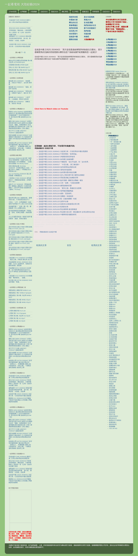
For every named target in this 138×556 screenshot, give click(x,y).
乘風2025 (87, 20)
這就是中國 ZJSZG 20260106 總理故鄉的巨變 (55, 185)
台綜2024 (44, 11)
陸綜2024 (54, 11)
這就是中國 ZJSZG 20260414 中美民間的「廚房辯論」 (58, 154)
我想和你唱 (73, 17)
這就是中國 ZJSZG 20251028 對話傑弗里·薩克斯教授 (58, 209)
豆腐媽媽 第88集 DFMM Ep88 (18, 65)
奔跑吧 (86, 37)
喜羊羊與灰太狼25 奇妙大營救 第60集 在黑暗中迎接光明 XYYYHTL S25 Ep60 (20, 232)
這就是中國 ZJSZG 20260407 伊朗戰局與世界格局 (57, 157)
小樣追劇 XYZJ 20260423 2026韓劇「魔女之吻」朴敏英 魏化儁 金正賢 (20, 258)
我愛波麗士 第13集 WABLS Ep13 (20, 302)
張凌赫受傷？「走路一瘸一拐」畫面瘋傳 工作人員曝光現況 (20, 207)
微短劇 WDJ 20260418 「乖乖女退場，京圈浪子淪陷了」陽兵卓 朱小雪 (20, 93)
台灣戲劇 (23, 11)
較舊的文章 (96, 245)
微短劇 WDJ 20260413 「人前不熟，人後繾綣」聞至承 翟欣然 (19, 98)
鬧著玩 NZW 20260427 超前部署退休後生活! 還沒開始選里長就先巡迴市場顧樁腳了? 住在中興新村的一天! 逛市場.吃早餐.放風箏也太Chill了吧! (20, 115)
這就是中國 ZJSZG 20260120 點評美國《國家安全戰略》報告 (61, 180)
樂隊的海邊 (73, 39)
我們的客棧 (73, 28)
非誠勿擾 (87, 34)
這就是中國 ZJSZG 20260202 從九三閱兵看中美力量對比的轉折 (61, 175)
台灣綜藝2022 (111, 45)
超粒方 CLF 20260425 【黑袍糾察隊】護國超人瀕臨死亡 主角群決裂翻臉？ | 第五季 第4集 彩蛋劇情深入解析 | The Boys (20, 186)
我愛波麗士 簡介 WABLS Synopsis (20, 293)
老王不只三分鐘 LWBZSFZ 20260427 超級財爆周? (17, 131)
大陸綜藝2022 (111, 48)
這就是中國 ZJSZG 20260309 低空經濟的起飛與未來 (57, 167)
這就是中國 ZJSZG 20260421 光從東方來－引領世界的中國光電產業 (63, 151)
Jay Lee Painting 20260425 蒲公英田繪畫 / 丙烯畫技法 (20, 174)
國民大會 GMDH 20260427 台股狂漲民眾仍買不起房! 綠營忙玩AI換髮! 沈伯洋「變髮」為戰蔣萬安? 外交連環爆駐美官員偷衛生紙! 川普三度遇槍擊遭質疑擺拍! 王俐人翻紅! (20, 125)
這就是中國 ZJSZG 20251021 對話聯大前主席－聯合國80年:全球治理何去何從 (67, 212)
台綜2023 (106, 11)
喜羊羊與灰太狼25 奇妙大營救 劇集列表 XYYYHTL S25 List (20, 227)
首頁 (69, 245)
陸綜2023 (116, 11)
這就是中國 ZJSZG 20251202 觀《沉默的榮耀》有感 (57, 199)
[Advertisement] (52, 28)
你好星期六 (73, 34)
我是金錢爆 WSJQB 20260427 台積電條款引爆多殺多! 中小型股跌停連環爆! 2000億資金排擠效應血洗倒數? (20, 137)
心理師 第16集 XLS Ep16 (17, 321)
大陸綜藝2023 (111, 42)
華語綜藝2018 (111, 65)
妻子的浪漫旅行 (90, 28)
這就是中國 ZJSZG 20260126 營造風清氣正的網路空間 (58, 178)
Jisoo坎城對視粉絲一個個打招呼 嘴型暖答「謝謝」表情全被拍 (20, 217)
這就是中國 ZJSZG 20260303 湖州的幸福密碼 (55, 170)
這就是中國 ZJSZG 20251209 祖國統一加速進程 (56, 196)
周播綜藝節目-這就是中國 (48, 232)
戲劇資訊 (85, 11)
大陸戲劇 (33, 11)
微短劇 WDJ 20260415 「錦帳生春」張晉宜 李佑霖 (19, 102)
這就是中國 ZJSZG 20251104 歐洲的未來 (53, 207)
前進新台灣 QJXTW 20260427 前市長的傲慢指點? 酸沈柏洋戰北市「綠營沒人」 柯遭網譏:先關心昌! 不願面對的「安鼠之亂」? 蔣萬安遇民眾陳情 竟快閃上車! (20, 146)
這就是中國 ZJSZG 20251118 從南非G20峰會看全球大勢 (59, 204)
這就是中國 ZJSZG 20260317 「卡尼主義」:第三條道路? (59, 164)
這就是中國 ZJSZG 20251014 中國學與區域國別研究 (57, 214)
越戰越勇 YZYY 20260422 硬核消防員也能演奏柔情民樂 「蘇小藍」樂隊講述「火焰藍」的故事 (20, 389)
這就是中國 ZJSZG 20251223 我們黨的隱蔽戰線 (56, 191)
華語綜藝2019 (111, 62)
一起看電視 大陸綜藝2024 (22, 4)
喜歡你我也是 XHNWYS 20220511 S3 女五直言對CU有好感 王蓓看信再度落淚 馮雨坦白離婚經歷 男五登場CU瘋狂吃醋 (117, 85)
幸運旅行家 (73, 20)
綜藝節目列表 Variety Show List (116, 71)
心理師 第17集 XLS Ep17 (17, 318)
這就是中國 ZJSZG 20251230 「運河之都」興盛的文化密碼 (60, 188)
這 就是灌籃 (88, 22)
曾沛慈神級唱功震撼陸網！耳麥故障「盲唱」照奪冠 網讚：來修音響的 (20, 212)
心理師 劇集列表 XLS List (17, 311)
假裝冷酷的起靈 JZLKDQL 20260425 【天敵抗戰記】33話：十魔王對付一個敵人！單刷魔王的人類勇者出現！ (20, 168)
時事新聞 (96, 11)
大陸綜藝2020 (111, 59)
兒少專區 (75, 11)
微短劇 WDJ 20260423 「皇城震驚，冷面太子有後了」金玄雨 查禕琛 (20, 82)
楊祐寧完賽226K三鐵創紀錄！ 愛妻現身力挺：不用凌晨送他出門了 (20, 198)
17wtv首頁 (12, 11)
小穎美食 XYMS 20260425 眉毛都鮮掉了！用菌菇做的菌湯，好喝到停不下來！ (20, 179)
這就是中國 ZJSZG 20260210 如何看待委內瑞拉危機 (57, 172)
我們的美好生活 (90, 25)
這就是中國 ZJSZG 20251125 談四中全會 (53, 201)
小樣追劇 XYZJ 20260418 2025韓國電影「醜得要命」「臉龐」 (20, 276)
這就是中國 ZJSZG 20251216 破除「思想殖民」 (56, 193)
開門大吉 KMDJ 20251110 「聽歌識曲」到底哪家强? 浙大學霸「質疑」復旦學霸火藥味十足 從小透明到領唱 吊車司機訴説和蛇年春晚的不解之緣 (117, 109)
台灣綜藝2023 (111, 39)
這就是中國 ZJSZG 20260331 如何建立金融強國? (56, 159)
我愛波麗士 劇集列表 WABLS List (20, 290)
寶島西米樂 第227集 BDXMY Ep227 (20, 70)
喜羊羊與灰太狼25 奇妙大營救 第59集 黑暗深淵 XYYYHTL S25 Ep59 (20, 238)
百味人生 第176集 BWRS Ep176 (19, 72)
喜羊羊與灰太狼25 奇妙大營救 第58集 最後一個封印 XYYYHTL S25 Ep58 (20, 243)
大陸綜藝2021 (111, 53)
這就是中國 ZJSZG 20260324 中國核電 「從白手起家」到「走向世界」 (64, 162)
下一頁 (23, 52)
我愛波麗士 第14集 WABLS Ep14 (20, 300)
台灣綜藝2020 (111, 56)
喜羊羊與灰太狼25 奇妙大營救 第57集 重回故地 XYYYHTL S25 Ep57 (20, 248)
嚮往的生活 (73, 22)
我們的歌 (87, 31)
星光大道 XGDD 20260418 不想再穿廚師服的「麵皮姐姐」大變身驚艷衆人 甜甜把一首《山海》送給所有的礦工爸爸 (20, 382)
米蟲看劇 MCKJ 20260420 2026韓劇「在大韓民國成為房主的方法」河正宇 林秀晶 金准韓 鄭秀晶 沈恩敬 (20, 270)
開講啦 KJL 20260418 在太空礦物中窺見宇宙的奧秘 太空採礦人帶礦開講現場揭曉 (20, 400)
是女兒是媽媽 (89, 17)
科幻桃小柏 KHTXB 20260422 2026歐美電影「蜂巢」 (20, 281)
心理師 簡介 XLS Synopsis (17, 313)
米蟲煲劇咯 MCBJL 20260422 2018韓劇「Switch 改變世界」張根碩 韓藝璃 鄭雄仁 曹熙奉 (20, 263)
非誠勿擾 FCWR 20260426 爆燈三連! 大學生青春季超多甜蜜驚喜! (20, 376)
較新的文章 (41, 245)
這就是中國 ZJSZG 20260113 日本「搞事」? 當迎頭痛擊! (59, 183)
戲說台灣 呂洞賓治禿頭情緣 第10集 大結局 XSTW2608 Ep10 (20, 61)
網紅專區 (65, 11)
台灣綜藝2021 (111, 51)
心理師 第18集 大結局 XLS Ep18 (19, 316)
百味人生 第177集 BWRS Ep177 (19, 67)
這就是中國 (73, 37)
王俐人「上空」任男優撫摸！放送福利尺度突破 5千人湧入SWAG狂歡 (20, 203)
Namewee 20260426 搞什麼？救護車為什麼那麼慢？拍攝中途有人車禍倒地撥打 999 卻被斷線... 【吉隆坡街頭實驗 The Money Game (20, 160)
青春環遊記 (73, 25)
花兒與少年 (73, 31)
